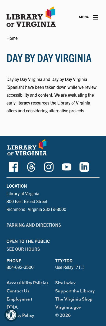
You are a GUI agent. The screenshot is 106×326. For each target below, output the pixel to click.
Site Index (65, 283)
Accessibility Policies (27, 283)
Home (12, 38)
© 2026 (63, 315)
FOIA (12, 307)
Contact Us (17, 291)
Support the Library (75, 291)
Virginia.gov (68, 307)
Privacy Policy (20, 315)
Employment (19, 299)
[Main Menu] (88, 17)
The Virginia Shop (73, 299)
